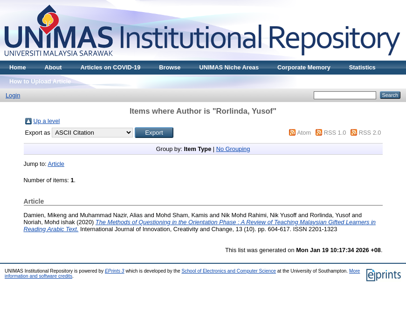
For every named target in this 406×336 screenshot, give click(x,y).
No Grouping (233, 148)
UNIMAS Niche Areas (229, 67)
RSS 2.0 (370, 132)
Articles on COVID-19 (111, 67)
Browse (169, 67)
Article (56, 163)
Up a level (47, 120)
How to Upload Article (40, 81)
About (53, 67)
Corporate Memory (303, 67)
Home (17, 67)
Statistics (362, 67)
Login (13, 95)
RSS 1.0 (335, 132)
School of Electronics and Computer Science (228, 271)
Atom (304, 132)
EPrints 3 (114, 271)
